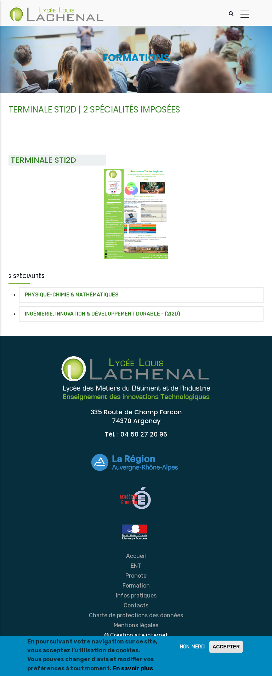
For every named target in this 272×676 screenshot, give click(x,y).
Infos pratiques (136, 595)
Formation (136, 585)
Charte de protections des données (136, 615)
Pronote (136, 575)
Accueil (136, 556)
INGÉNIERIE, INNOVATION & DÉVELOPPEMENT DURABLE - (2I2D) (102, 314)
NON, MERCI (192, 647)
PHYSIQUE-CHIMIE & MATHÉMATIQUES (71, 295)
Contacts (136, 605)
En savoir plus (133, 668)
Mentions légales (136, 625)
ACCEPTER (226, 646)
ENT (136, 565)
